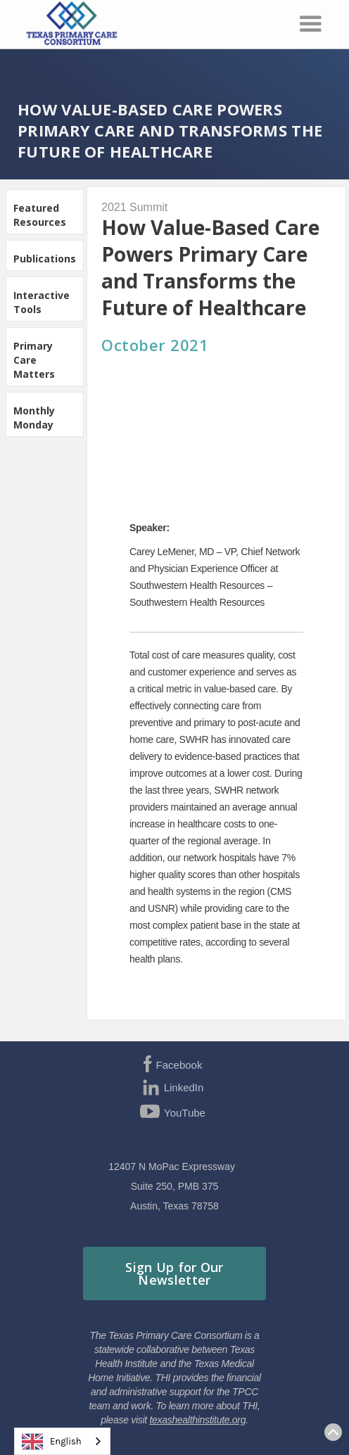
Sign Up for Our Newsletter (174, 1273)
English (52, 1441)
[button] (310, 24)
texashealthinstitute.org (197, 1419)
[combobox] (62, 1441)
